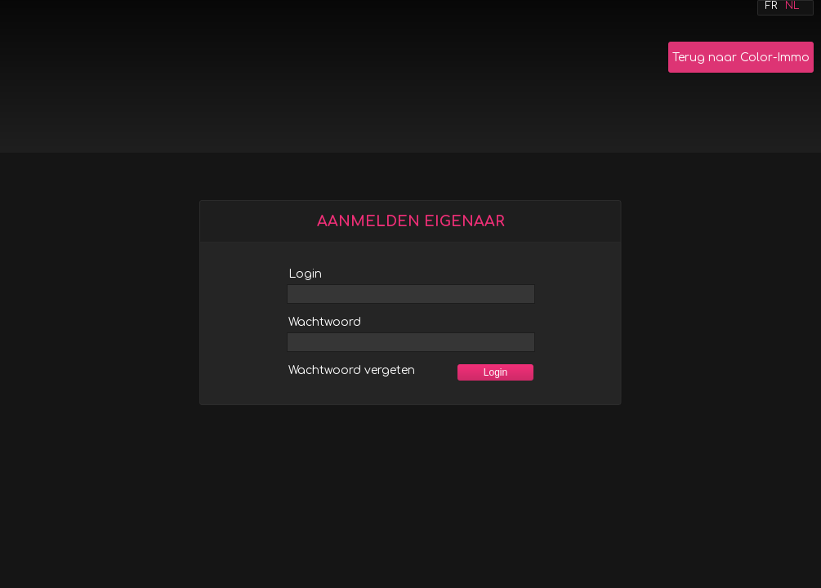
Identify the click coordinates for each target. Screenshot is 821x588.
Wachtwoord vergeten (351, 370)
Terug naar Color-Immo (741, 57)
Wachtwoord (324, 322)
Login (305, 274)
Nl (792, 5)
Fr (771, 5)
